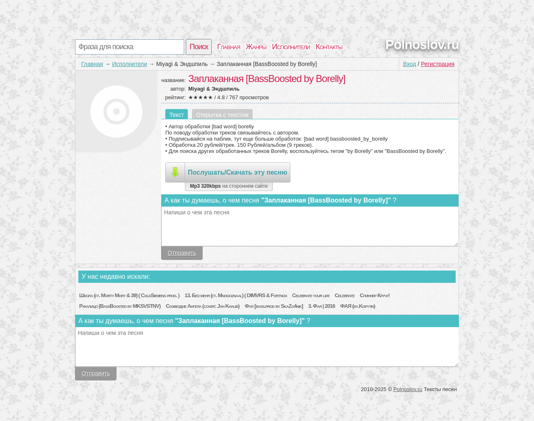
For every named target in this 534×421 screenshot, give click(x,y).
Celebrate (344, 295)
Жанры (256, 47)
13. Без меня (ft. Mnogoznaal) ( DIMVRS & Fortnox (236, 295)
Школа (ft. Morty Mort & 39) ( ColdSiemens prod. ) (129, 295)
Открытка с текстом (222, 115)
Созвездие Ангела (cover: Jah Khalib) (202, 306)
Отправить (182, 253)
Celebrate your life (310, 295)
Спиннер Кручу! (375, 295)
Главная (228, 47)
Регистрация (437, 64)
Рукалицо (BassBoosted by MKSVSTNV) (119, 306)
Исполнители (291, 47)
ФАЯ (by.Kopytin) (357, 306)
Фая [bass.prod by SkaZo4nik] (273, 306)
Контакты (329, 47)
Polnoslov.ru (422, 44)
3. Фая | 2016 (321, 306)
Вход (409, 64)
